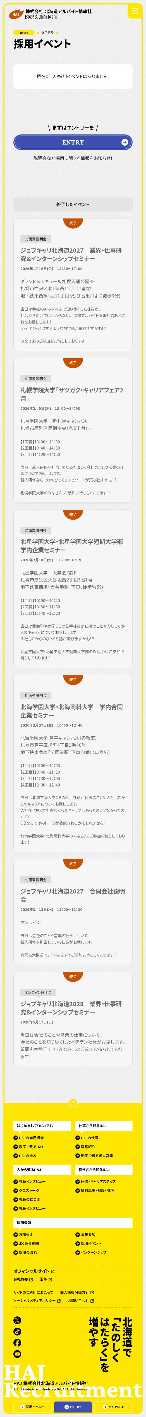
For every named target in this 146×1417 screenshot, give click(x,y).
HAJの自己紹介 (31, 1138)
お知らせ (26, 1234)
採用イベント (35, 1406)
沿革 (44, 1279)
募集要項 (88, 1234)
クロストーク (29, 1190)
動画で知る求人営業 (97, 1155)
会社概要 (21, 1279)
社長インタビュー (32, 1208)
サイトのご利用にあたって (33, 1292)
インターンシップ (94, 1252)
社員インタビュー (32, 1181)
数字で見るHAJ (31, 1146)
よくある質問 (29, 1243)
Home (24, 32)
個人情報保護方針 (75, 1293)
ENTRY (73, 142)
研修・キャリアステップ (98, 1181)
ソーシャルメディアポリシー (35, 1301)
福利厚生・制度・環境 (97, 1190)
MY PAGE (116, 1407)
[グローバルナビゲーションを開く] (135, 11)
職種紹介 (88, 1146)
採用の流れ (28, 1252)
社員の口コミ (29, 1199)
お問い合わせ (79, 1301)
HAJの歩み (28, 1155)
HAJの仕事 (90, 1138)
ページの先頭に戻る (77, 1102)
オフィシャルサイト (32, 1271)
